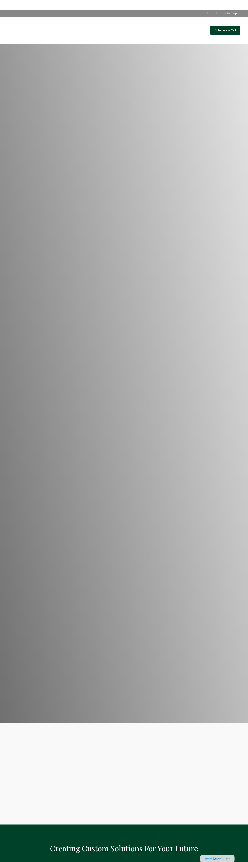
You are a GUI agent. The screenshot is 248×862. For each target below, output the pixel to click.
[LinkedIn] (198, 3)
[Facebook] (207, 3)
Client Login (231, 3)
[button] (115, 20)
